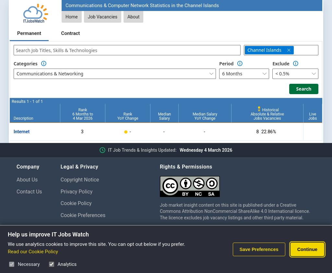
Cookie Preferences (83, 215)
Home (71, 16)
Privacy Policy (77, 192)
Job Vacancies (102, 16)
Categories (26, 63)
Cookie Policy (76, 203)
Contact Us (29, 192)
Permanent (29, 33)
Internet (22, 131)
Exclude (280, 63)
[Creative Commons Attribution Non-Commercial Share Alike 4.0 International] (237, 184)
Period (226, 63)
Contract (70, 33)
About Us (27, 180)
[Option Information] (44, 64)
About (133, 16)
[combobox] (127, 50)
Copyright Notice (80, 180)
